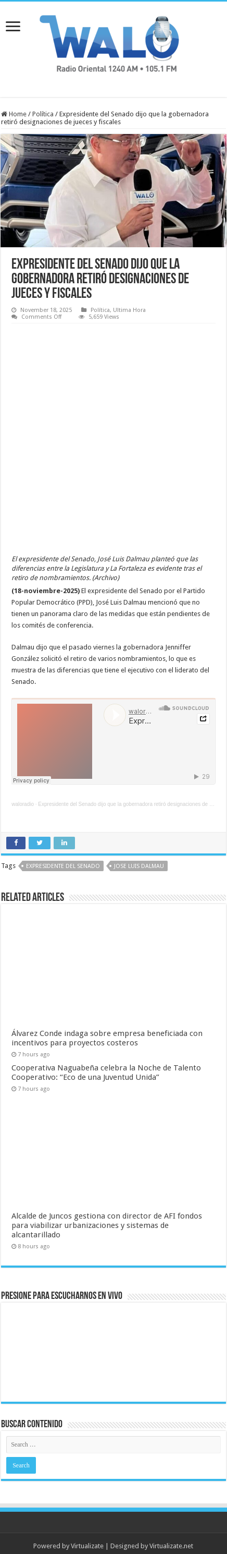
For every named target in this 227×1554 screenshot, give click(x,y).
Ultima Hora (129, 310)
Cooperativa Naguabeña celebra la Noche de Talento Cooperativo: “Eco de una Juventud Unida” (106, 1041)
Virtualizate (87, 1516)
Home (14, 114)
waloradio (22, 774)
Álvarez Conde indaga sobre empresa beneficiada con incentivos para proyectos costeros (107, 1007)
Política (43, 114)
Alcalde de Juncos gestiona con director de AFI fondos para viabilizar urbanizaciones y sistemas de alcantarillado (106, 1195)
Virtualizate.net (171, 1516)
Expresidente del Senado (63, 836)
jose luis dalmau (139, 836)
